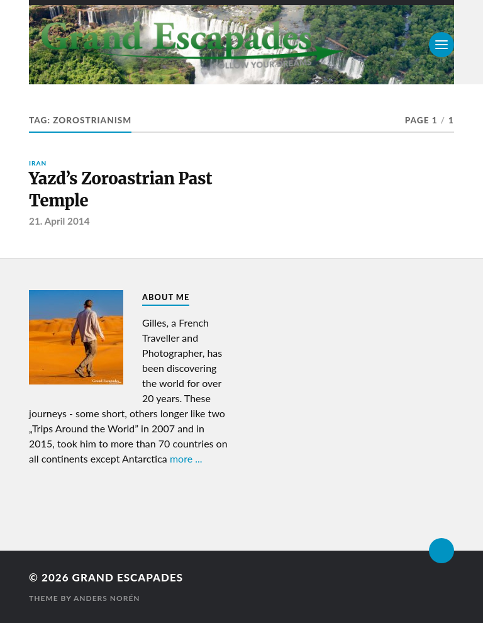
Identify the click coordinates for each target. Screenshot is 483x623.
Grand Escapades (127, 577)
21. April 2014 (59, 221)
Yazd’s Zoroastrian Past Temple (120, 189)
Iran (38, 163)
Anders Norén (107, 598)
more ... (186, 458)
